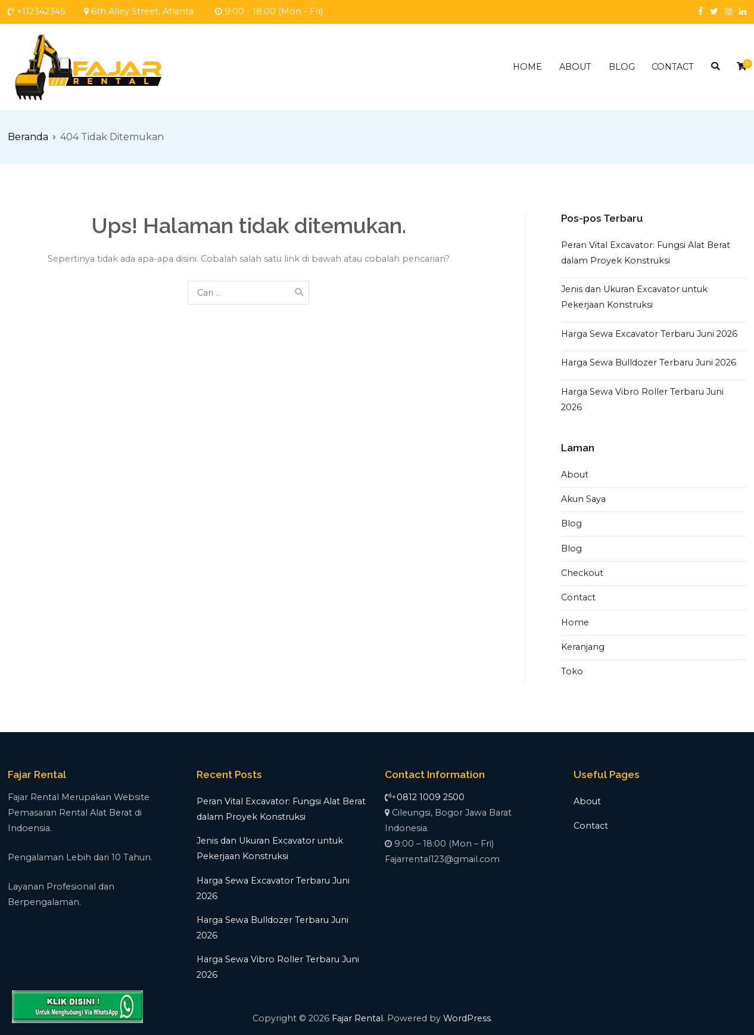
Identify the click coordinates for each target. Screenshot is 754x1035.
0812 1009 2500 (431, 797)
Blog (571, 523)
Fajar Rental (357, 1018)
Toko (572, 671)
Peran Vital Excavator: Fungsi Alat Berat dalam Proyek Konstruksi (645, 253)
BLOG (622, 66)
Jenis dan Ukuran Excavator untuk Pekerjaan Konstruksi (634, 297)
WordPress (467, 1018)
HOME (527, 66)
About (574, 474)
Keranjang (583, 647)
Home (575, 622)
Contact (578, 597)
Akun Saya (583, 499)
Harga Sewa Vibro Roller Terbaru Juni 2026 (642, 399)
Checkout (582, 573)
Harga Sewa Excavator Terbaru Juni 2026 (649, 334)
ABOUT (575, 66)
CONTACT (673, 66)
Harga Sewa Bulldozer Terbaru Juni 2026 (648, 362)
